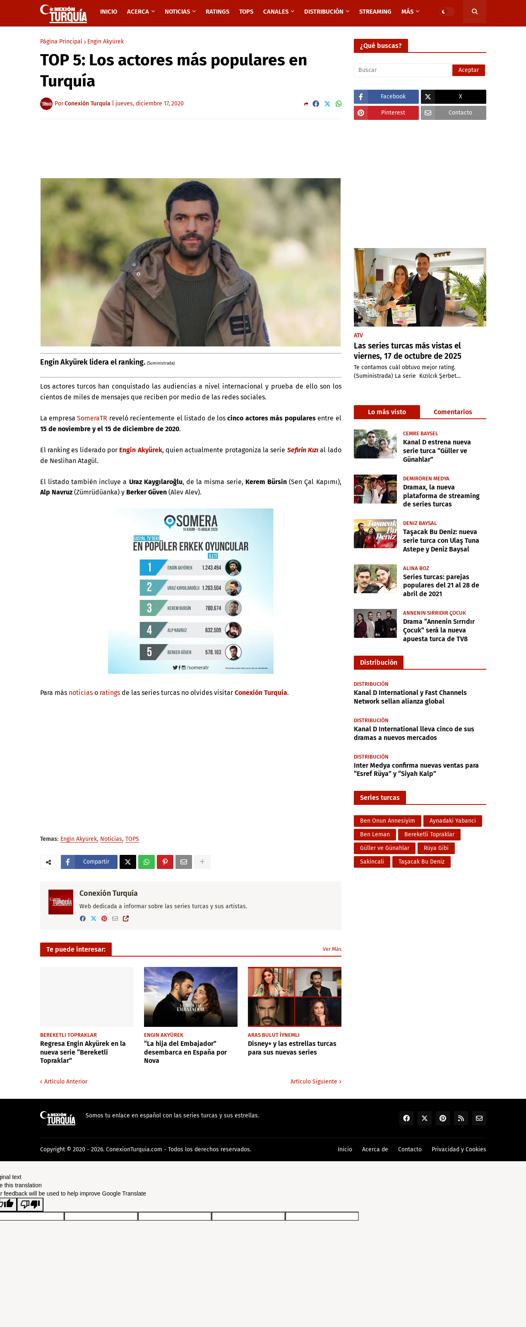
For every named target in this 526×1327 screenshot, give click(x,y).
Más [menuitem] (407, 11)
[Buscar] (420, 70)
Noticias (111, 839)
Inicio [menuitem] (108, 11)
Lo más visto (387, 412)
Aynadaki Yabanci (453, 820)
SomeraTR (92, 418)
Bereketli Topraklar (429, 834)
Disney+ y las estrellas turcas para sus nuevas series (292, 1048)
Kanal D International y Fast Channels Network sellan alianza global (410, 697)
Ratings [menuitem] (217, 11)
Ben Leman (375, 834)
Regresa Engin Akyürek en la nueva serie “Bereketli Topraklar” (83, 1052)
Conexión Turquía (261, 693)
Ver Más (332, 949)
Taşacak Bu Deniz (421, 861)
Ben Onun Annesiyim (387, 820)
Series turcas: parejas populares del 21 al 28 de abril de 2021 (441, 585)
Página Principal (61, 42)
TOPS (132, 839)
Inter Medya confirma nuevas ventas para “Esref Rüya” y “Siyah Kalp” (416, 769)
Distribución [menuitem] (323, 11)
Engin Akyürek (105, 42)
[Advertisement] (190, 148)
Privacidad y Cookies (459, 1149)
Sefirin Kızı (302, 450)
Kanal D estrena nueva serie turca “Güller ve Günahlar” (437, 450)
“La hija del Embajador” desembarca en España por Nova (185, 1052)
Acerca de (375, 1149)
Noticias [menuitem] (177, 11)
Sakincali (372, 861)
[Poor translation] (30, 1205)
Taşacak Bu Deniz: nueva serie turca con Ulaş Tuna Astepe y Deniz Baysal (441, 540)
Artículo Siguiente (314, 1081)
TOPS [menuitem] (246, 11)
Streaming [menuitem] (375, 11)
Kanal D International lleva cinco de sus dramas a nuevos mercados (414, 733)
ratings (110, 693)
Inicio (345, 1149)
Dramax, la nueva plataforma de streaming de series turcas (441, 495)
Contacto (410, 1149)
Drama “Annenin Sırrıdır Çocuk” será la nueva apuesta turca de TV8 (439, 630)
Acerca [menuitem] (138, 11)
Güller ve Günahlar (384, 848)
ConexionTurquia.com (134, 1149)
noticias (81, 693)
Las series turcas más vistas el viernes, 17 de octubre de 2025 (407, 351)
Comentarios (453, 412)
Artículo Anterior (65, 1081)
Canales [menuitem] (275, 11)
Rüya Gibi (436, 848)
